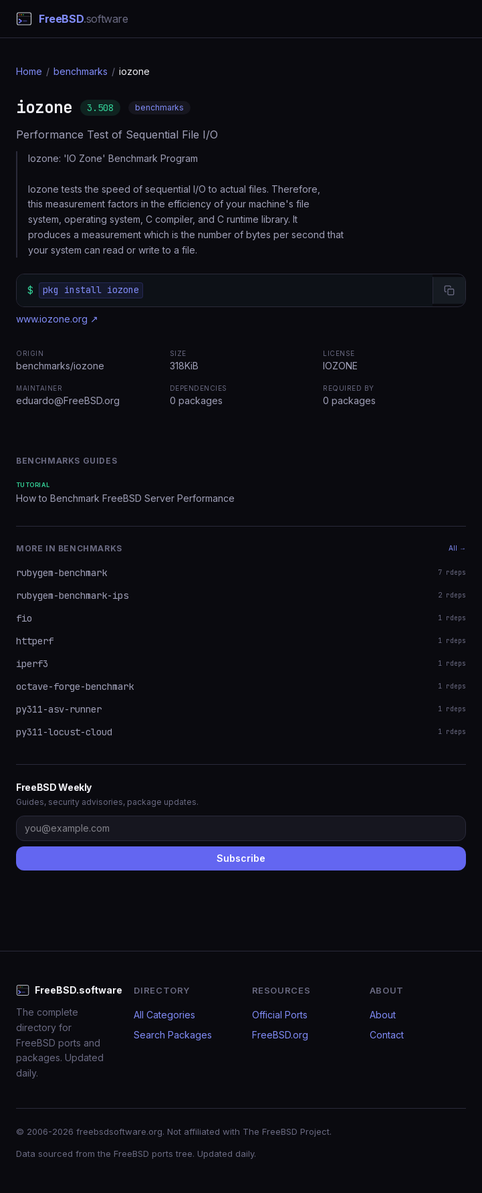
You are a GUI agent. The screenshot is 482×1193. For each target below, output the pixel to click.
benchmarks (80, 71)
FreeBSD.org (280, 1034)
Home (29, 71)
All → (457, 548)
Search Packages (173, 1034)
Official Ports (280, 1014)
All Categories (164, 1014)
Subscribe (241, 858)
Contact (387, 1034)
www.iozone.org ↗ (57, 319)
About (383, 1014)
